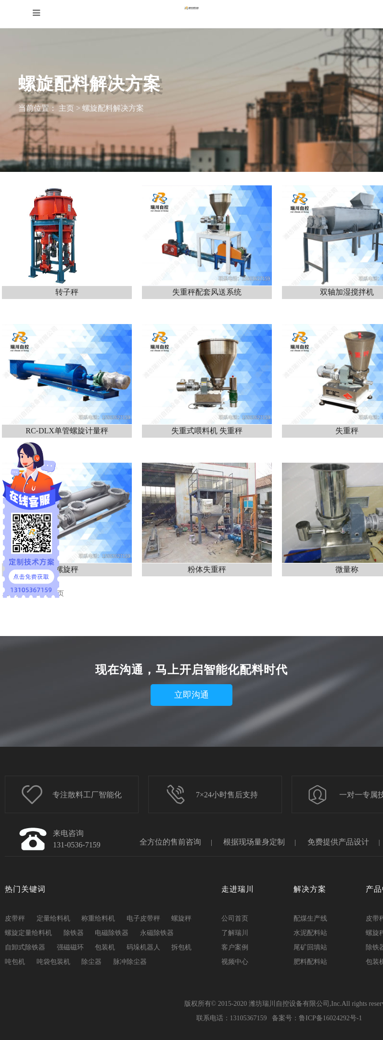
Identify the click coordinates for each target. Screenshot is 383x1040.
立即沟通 (191, 695)
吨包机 (15, 961)
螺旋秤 (181, 918)
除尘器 (91, 961)
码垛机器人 (143, 947)
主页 (66, 108)
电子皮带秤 (143, 918)
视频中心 (234, 961)
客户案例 (234, 947)
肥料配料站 (310, 961)
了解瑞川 (234, 932)
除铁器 (74, 932)
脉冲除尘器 (130, 961)
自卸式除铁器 (25, 947)
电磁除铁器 (111, 932)
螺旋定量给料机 (28, 932)
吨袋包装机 (53, 961)
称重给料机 (98, 918)
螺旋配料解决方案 (113, 108)
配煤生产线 (310, 918)
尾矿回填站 (310, 947)
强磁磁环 (70, 947)
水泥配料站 (310, 932)
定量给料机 (53, 918)
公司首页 (234, 918)
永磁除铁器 (157, 932)
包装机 (105, 947)
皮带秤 (15, 918)
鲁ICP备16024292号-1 (330, 1018)
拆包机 (181, 947)
